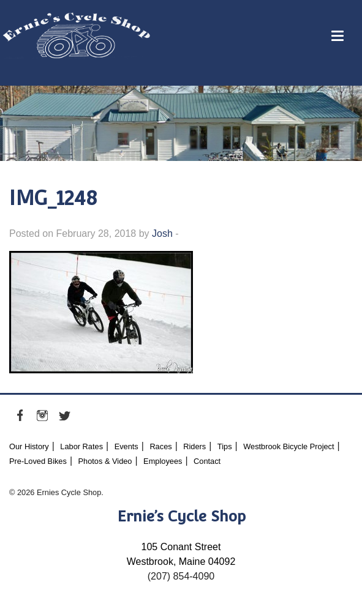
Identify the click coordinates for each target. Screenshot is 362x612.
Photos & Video (105, 461)
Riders (194, 446)
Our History (29, 446)
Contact (207, 461)
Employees (162, 461)
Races (160, 446)
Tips (224, 446)
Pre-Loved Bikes (38, 461)
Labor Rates (81, 446)
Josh (162, 233)
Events (126, 446)
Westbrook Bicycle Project (288, 446)
